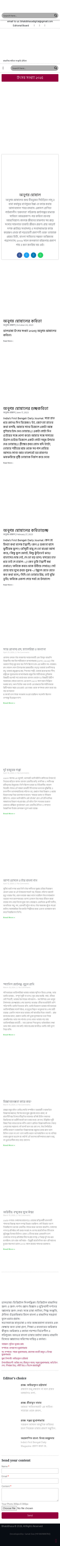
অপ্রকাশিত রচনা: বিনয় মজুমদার (37, 1438)
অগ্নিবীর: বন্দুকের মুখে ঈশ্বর (18, 1212)
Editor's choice (14, 1378)
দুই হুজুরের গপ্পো (12, 770)
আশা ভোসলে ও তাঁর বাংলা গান (20, 880)
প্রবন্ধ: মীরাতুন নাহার (31, 1403)
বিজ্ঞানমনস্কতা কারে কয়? (17, 1101)
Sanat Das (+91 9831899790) (37, 1534)
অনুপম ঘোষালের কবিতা (22, 321)
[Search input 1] (27, 15)
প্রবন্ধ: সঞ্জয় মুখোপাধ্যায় (32, 1420)
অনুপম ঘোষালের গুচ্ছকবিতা (25, 408)
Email (4, 1476)
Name (5, 1466)
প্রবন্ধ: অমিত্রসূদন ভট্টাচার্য (34, 1385)
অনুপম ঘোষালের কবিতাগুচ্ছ (25, 530)
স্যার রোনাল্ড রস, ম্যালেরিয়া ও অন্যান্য (24, 649)
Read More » (8, 341)
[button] (20, 25)
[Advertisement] (30, 115)
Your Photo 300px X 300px (15, 1504)
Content (6, 1486)
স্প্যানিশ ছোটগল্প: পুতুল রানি (18, 984)
